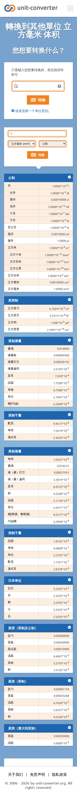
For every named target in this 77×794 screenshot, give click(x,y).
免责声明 (37, 774)
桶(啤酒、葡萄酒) (19, 514)
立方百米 (15, 261)
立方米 (12, 247)
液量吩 (12, 355)
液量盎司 (13, 368)
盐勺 (11, 635)
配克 (11, 423)
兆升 (13, 206)
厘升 (13, 199)
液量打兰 (13, 361)
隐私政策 (59, 774)
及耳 (11, 375)
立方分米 (13, 275)
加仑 (11, 396)
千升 (13, 220)
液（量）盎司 (16, 479)
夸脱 (11, 389)
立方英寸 (13, 308)
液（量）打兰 (16, 472)
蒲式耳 (12, 437)
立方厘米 (13, 282)
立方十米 (15, 254)
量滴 (11, 348)
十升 (13, 213)
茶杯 (11, 662)
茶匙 (11, 642)
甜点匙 (12, 649)
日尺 (11, 588)
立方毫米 (13, 288)
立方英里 (13, 329)
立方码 (12, 322)
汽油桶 (12, 521)
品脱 (11, 382)
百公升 (12, 227)
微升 (11, 240)
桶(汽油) (13, 403)
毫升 (11, 234)
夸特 (11, 430)
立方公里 (15, 268)
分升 (13, 192)
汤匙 (11, 655)
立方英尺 (13, 315)
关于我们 (15, 774)
